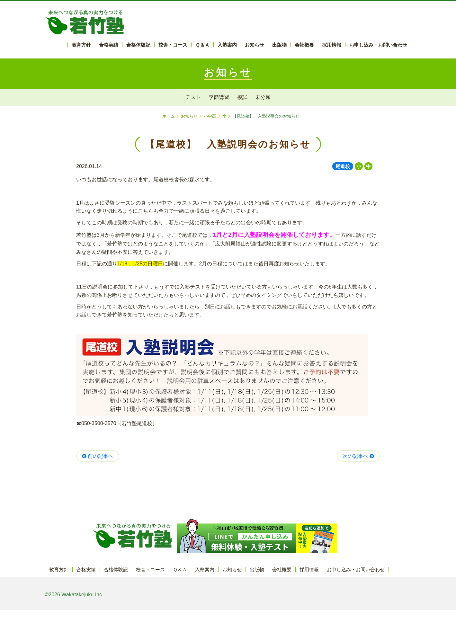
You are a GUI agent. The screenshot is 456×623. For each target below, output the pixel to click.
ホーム (168, 116)
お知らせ (189, 116)
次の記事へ (358, 456)
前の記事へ (97, 456)
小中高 (210, 116)
